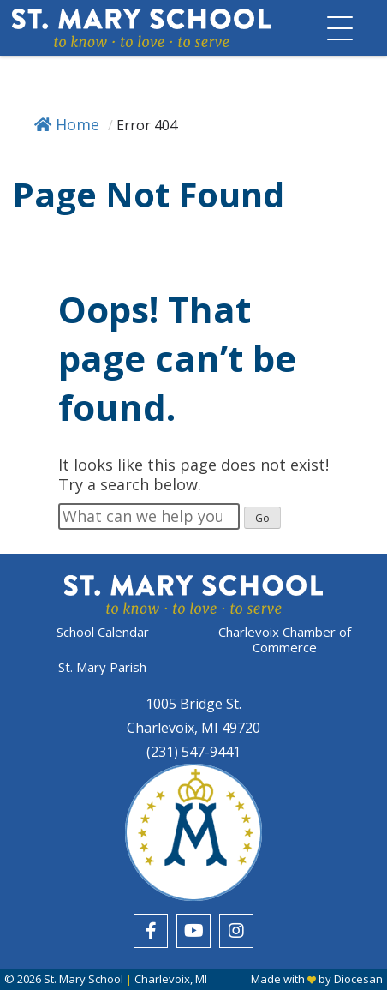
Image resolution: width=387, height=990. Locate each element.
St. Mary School (83, 979)
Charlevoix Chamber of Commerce (284, 639)
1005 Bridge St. (193, 703)
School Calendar (103, 632)
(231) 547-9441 (193, 751)
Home (66, 124)
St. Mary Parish (102, 667)
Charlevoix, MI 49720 (193, 727)
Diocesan (358, 979)
